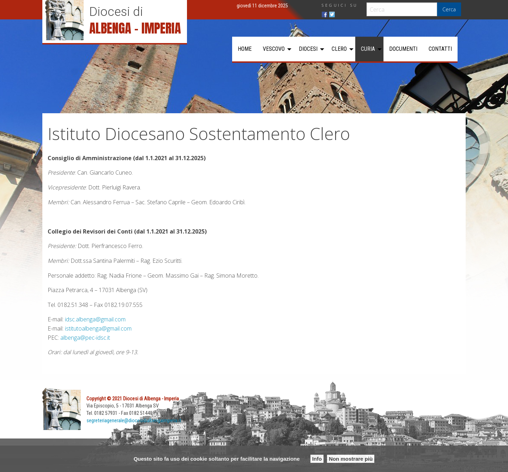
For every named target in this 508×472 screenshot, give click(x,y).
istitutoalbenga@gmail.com (98, 328)
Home (245, 49)
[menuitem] (244, 49)
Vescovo (274, 49)
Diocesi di (116, 11)
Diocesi (308, 49)
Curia (368, 49)
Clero (339, 49)
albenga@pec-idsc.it (85, 337)
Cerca (449, 9)
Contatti (440, 49)
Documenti (403, 49)
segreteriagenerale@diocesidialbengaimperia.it (133, 421)
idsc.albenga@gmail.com (95, 319)
